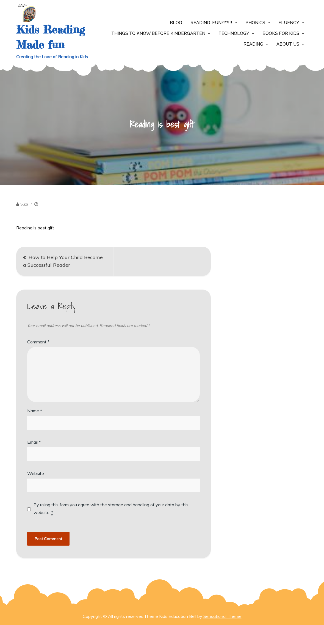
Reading (253, 44)
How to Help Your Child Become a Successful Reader (63, 261)
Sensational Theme (222, 616)
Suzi (24, 204)
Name (34, 410)
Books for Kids (280, 33)
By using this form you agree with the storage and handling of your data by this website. (111, 508)
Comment (38, 342)
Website (35, 473)
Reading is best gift (35, 227)
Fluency (288, 22)
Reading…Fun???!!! (211, 22)
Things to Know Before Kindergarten (158, 33)
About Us (287, 44)
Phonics (255, 22)
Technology (233, 33)
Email (34, 442)
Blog (176, 22)
